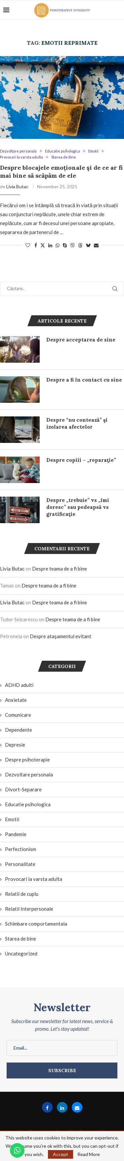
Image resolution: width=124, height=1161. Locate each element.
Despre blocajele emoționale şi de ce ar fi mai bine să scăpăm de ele (61, 171)
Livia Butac (17, 186)
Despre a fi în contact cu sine (84, 380)
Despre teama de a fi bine (59, 569)
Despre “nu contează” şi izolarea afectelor (76, 423)
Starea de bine (20, 939)
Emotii (12, 819)
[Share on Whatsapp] (58, 245)
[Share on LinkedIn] (50, 245)
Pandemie (15, 834)
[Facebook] (47, 1107)
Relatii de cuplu (21, 894)
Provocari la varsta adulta (33, 879)
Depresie (15, 745)
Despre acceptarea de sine (80, 339)
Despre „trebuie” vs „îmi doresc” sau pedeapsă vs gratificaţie (77, 507)
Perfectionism (20, 849)
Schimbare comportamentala (36, 924)
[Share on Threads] (80, 245)
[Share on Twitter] (42, 245)
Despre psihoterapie (27, 760)
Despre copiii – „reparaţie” (81, 460)
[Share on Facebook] (35, 245)
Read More (88, 1154)
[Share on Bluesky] (88, 245)
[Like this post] (27, 245)
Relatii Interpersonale (29, 909)
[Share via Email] (96, 245)
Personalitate (20, 864)
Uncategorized (21, 953)
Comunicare (18, 715)
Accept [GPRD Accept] (60, 1154)
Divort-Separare (23, 789)
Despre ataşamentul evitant (60, 636)
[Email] (77, 1107)
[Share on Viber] (72, 245)
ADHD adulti (19, 685)
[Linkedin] (62, 1107)
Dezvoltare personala (29, 774)
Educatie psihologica (28, 804)
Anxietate (16, 700)
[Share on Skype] (65, 245)
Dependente (18, 730)
